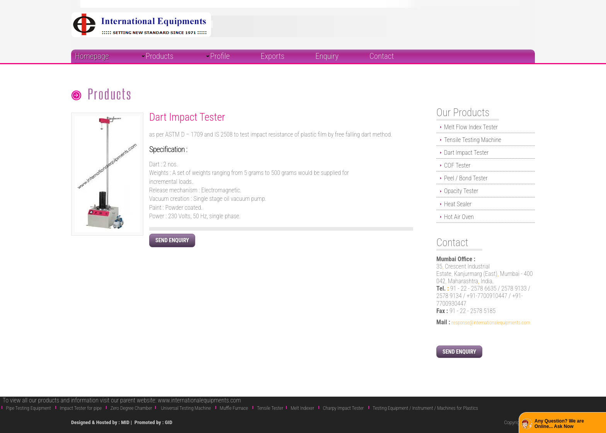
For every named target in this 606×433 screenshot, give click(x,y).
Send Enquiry (172, 240)
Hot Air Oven (459, 217)
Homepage (92, 56)
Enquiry (327, 56)
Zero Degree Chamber (131, 408)
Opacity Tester (461, 191)
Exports (273, 56)
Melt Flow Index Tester (471, 127)
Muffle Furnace (234, 408)
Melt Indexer (302, 408)
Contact (381, 56)
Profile (220, 56)
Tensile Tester (270, 408)
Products (160, 56)
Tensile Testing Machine (472, 140)
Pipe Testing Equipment (28, 408)
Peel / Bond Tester (466, 178)
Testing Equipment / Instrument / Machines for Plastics (425, 408)
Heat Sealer (458, 204)
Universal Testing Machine (186, 408)
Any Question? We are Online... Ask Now (559, 423)
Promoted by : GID (153, 422)
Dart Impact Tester (466, 152)
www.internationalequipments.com (199, 400)
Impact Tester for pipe (81, 408)
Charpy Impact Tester (343, 408)
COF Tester (457, 165)
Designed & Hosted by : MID (101, 422)
